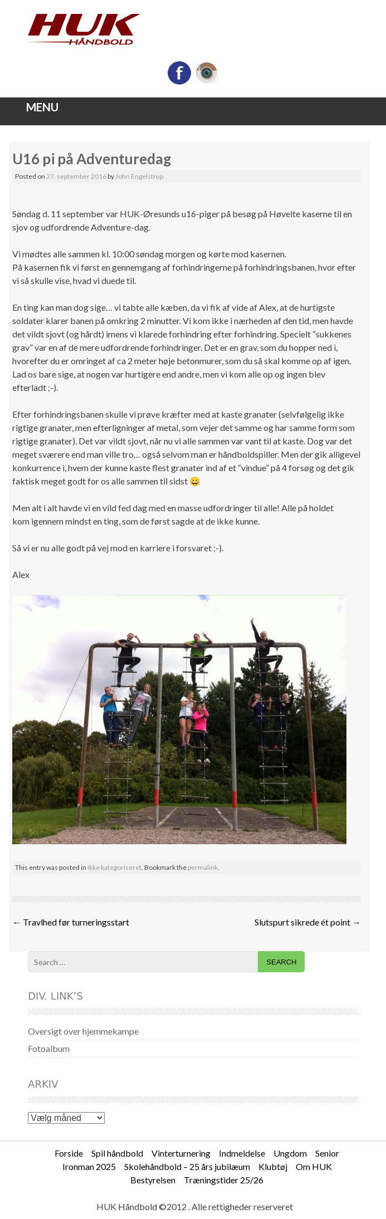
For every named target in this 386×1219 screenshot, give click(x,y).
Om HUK (314, 1166)
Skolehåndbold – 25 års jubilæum (187, 1166)
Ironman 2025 (89, 1166)
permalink (203, 867)
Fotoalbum (49, 1048)
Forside (69, 1153)
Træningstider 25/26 (223, 1179)
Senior (327, 1153)
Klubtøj (272, 1166)
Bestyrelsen (152, 1179)
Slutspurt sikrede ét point (308, 922)
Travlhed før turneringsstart (70, 922)
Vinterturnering (181, 1153)
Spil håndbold (117, 1153)
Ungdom (290, 1153)
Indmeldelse (242, 1153)
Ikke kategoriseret (114, 867)
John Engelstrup (139, 176)
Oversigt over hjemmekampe (83, 1031)
